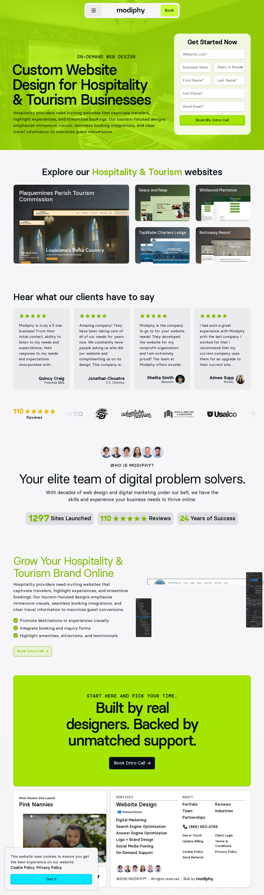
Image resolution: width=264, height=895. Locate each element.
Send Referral (192, 857)
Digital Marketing (131, 820)
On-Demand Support (134, 852)
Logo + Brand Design (134, 839)
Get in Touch (192, 835)
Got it (51, 879)
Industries (224, 810)
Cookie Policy (192, 852)
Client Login (224, 835)
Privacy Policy (226, 852)
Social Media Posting (134, 846)
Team (187, 810)
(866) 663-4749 (203, 826)
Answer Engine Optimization (141, 833)
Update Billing (192, 841)
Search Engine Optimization (141, 826)
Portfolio (190, 804)
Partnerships (193, 817)
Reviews (223, 804)
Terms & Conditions (223, 843)
